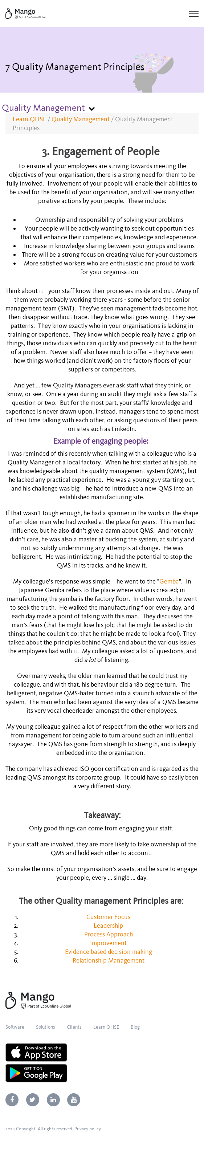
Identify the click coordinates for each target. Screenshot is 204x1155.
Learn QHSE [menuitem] (106, 1027)
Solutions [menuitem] (45, 1027)
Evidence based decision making (109, 952)
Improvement (109, 943)
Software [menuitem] (14, 1027)
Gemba (169, 581)
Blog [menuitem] (135, 1027)
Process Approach (109, 934)
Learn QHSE (29, 119)
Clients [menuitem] (74, 1027)
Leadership (109, 926)
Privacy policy (87, 1129)
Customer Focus (109, 917)
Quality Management (81, 119)
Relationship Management (109, 960)
